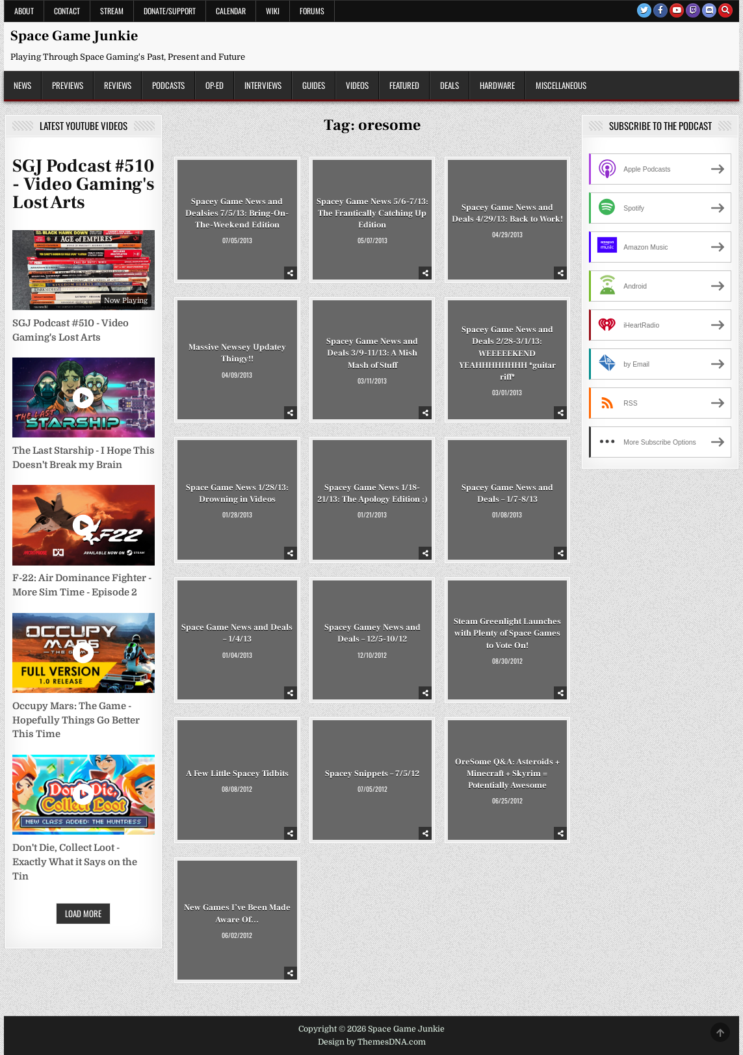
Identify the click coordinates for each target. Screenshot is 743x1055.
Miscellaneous (561, 85)
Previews (67, 85)
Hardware (497, 85)
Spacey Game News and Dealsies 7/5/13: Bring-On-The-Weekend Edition (237, 212)
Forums (312, 10)
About (24, 10)
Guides (313, 85)
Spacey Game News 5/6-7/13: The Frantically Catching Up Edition (372, 212)
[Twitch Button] (693, 10)
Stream (112, 10)
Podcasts (168, 85)
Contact (67, 10)
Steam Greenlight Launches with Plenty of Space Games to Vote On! (507, 633)
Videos (357, 85)
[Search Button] (725, 10)
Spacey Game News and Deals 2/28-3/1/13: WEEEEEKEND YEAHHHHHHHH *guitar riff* (507, 353)
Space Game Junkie (74, 36)
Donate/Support (170, 10)
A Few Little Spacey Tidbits (237, 773)
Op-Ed (214, 85)
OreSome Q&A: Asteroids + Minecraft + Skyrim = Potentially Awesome (507, 773)
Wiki (273, 10)
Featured (404, 85)
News (22, 85)
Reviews (117, 85)
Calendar (231, 10)
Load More (83, 913)
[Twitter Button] (644, 10)
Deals (449, 85)
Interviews (262, 85)
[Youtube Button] (677, 10)
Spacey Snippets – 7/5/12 (372, 773)
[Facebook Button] (660, 10)
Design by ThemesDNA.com (372, 1042)
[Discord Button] (709, 10)
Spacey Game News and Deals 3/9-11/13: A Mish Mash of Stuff (372, 353)
